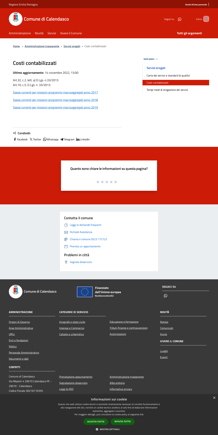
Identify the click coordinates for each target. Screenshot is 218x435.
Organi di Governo (19, 322)
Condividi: (21, 133)
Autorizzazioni (118, 334)
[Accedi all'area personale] (196, 4)
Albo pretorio (117, 383)
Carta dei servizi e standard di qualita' (168, 75)
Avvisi (163, 334)
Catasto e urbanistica (71, 334)
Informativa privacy (121, 389)
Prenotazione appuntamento (75, 377)
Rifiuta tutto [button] (123, 421)
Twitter (35, 139)
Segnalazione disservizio (73, 383)
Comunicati (166, 328)
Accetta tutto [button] (95, 421)
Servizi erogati (72, 46)
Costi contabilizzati (157, 83)
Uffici (12, 334)
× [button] (214, 398)
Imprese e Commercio (71, 328)
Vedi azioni (151, 59)
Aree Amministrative (21, 328)
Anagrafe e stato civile (72, 322)
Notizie (164, 322)
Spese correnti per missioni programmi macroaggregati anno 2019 (55, 107)
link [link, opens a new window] (142, 414)
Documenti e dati (19, 359)
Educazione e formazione (124, 322)
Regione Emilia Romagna (23, 4)
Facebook (20, 139)
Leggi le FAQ (66, 389)
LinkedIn (83, 139)
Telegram (67, 139)
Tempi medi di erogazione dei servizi (167, 90)
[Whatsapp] (174, 19)
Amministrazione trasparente (42, 46)
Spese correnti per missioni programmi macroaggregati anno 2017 (55, 92)
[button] (109, 429)
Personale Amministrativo (24, 353)
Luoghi (164, 351)
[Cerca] (205, 19)
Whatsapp (50, 139)
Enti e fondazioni (18, 340)
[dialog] (109, 414)
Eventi (164, 357)
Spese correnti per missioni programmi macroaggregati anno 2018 (55, 100)
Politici (13, 346)
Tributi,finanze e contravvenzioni (129, 328)
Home (16, 46)
